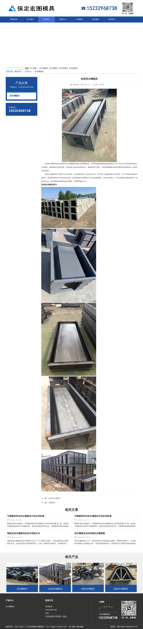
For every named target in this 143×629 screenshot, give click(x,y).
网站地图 (79, 627)
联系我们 (111, 19)
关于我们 (30, 19)
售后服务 (95, 19)
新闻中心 (62, 19)
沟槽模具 (51, 503)
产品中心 (46, 19)
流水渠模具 (63, 68)
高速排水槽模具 (54, 498)
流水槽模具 (73, 68)
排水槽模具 (43, 68)
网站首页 (13, 19)
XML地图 (72, 627)
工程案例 (79, 19)
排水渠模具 (53, 68)
